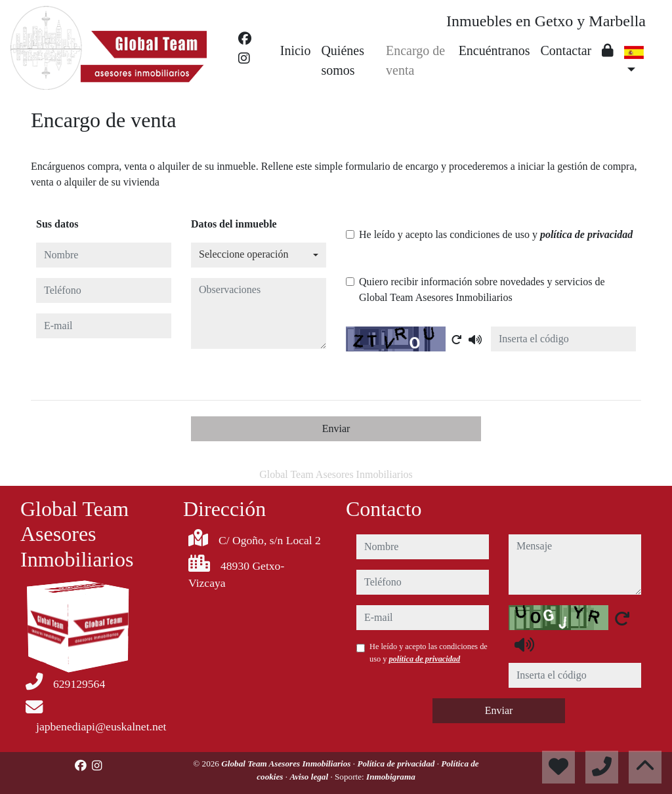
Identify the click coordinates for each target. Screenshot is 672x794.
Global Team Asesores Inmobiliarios (287, 763)
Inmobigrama (390, 777)
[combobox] (258, 255)
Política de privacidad (396, 763)
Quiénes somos (342, 60)
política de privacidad (586, 234)
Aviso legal (309, 777)
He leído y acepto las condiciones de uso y (496, 234)
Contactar (565, 50)
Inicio (295, 50)
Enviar (336, 428)
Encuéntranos (494, 50)
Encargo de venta (415, 60)
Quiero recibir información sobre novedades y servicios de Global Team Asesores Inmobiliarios (482, 289)
